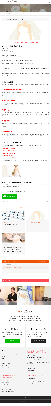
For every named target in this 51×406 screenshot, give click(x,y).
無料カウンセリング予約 (38, 340)
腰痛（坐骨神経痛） (6, 382)
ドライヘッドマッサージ (8, 271)
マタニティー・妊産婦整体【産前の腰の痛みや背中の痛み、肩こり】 (38, 363)
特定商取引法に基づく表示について (9, 367)
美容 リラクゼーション (38, 376)
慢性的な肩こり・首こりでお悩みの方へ (10, 387)
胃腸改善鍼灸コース (31, 370)
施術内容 (4, 356)
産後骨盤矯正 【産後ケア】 (33, 359)
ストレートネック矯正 (6, 389)
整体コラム (4, 360)
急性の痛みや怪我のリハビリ (10, 376)
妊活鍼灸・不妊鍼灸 (31, 368)
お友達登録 (12, 340)
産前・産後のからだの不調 (37, 351)
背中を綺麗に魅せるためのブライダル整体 (12, 267)
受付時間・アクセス (6, 363)
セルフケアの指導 (7, 264)
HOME (2, 351)
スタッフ (4, 358)
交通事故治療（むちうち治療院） (8, 391)
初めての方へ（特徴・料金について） (9, 354)
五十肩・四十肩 (5, 384)
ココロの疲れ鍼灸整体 (31, 365)
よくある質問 (4, 365)
